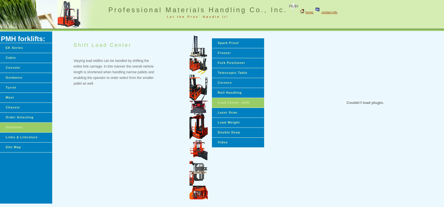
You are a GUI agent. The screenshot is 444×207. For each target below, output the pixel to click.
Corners (225, 82)
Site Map (13, 147)
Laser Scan (227, 112)
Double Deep (229, 132)
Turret (11, 87)
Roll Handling (230, 92)
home (309, 12)
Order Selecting (19, 117)
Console (13, 67)
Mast (10, 97)
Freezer (224, 53)
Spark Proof (228, 43)
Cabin (11, 57)
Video (223, 142)
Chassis (13, 107)
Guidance (14, 77)
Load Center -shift (234, 102)
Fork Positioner (231, 62)
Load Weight (229, 122)
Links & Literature (22, 137)
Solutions (14, 127)
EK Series (14, 47)
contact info (325, 12)
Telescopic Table (232, 72)
